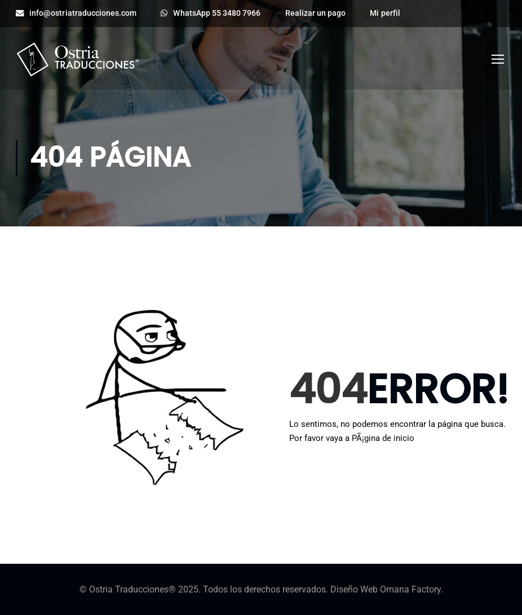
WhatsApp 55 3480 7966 (210, 13)
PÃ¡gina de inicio (383, 438)
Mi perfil (385, 13)
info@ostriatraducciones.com (76, 13)
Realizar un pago (315, 13)
